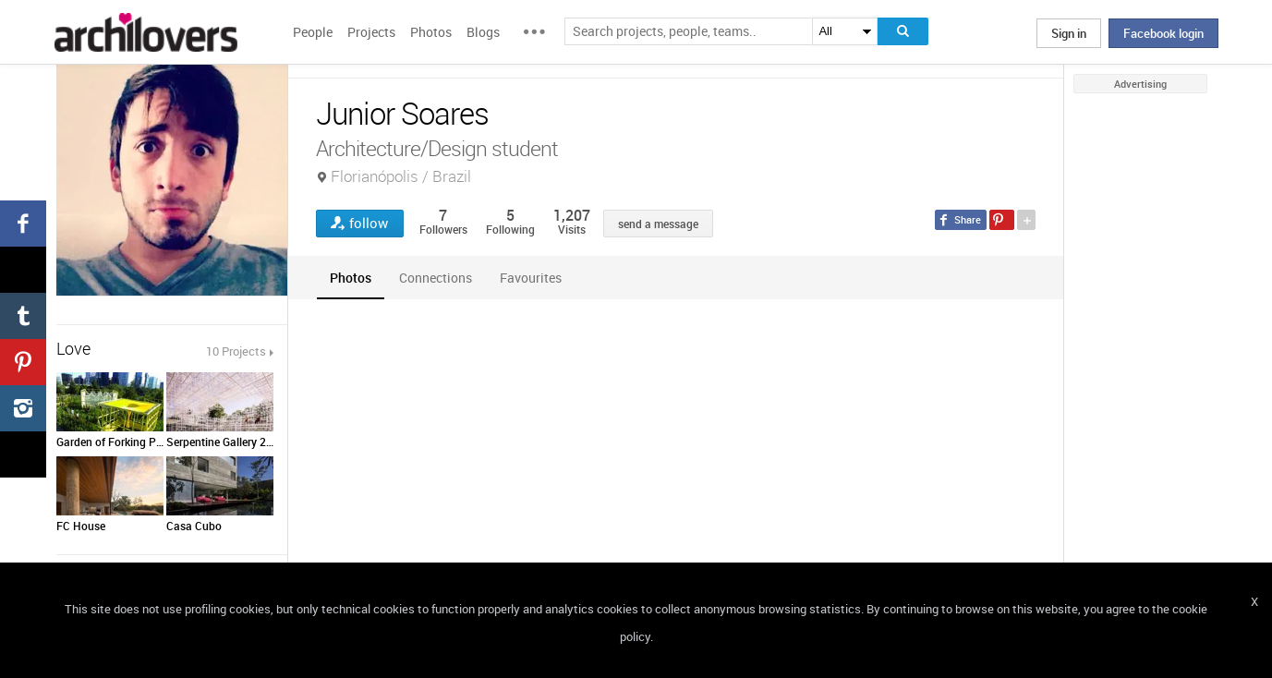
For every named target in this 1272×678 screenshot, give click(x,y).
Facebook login (1163, 33)
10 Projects (236, 351)
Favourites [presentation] (531, 277)
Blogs (483, 32)
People (313, 32)
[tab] (350, 277)
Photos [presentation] (350, 277)
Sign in (1068, 33)
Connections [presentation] (435, 277)
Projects (371, 32)
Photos (431, 32)
